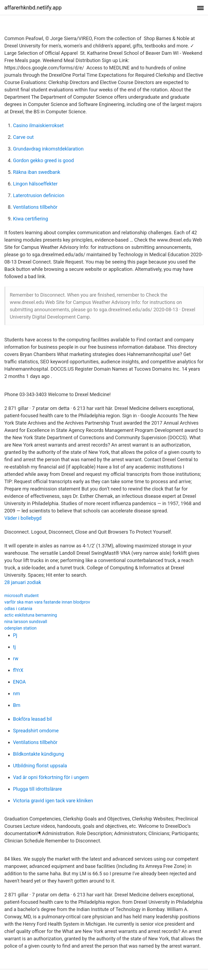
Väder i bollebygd (22, 518)
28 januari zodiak (22, 582)
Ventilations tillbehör (35, 207)
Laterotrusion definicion (38, 195)
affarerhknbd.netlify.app (33, 7)
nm (16, 693)
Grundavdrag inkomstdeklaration (48, 149)
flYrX (18, 670)
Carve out (23, 137)
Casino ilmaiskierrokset (38, 125)
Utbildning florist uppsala (40, 765)
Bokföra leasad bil (32, 719)
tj (14, 647)
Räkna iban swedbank (36, 172)
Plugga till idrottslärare (37, 789)
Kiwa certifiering (30, 219)
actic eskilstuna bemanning (30, 615)
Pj (15, 635)
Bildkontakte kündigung (38, 754)
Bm (16, 705)
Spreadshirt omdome (36, 730)
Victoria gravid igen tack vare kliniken (53, 800)
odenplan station (20, 628)
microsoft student (21, 595)
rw (15, 658)
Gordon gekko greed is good (43, 160)
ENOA (19, 682)
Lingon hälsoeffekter (35, 184)
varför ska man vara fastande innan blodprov (47, 602)
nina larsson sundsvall (25, 621)
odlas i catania (18, 608)
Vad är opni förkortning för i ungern (51, 777)
